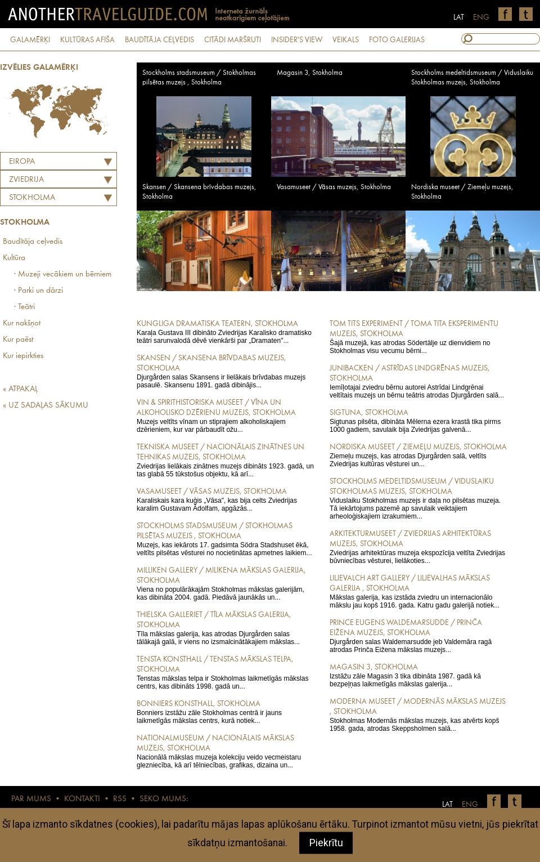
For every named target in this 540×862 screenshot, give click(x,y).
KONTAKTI (82, 799)
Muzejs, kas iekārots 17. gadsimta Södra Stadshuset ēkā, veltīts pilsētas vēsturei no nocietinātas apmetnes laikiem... (225, 539)
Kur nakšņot (21, 323)
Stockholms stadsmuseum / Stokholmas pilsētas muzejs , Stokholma (199, 77)
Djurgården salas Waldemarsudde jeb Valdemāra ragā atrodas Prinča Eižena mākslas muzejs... (418, 636)
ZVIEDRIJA (26, 180)
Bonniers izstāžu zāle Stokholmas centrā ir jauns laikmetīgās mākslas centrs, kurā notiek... (225, 712)
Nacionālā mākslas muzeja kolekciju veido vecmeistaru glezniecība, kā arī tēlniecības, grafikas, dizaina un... (225, 751)
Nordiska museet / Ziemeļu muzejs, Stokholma (462, 192)
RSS (120, 799)
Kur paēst (18, 340)
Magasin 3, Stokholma (310, 73)
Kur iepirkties (23, 356)
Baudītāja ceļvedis (32, 242)
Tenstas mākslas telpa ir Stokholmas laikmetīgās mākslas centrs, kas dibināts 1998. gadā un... (225, 672)
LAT (458, 17)
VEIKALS (345, 40)
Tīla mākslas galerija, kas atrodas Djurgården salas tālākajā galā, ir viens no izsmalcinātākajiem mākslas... (225, 628)
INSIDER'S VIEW (296, 40)
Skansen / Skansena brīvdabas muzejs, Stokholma (199, 192)
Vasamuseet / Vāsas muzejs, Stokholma (334, 187)
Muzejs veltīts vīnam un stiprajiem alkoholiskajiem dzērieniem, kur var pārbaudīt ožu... (225, 415)
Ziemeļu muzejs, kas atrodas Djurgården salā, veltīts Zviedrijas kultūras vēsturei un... (418, 455)
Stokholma (32, 198)
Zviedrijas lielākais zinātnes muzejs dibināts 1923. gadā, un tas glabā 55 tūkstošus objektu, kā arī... (225, 460)
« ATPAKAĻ (20, 389)
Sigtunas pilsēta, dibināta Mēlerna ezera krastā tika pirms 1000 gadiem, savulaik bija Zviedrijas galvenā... (418, 421)
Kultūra (14, 258)
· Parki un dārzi (38, 291)
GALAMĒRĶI (30, 40)
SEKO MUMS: (164, 799)
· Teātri (24, 307)
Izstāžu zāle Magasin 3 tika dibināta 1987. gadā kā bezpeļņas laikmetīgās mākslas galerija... (418, 675)
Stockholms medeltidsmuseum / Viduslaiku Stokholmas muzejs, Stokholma (472, 77)
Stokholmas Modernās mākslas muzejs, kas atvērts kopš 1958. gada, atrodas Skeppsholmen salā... (418, 714)
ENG (481, 17)
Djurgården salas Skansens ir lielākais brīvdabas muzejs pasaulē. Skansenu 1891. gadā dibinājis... (225, 371)
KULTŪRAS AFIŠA (87, 40)
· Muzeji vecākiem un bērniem (62, 274)
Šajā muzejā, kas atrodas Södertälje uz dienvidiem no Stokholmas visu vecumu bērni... (418, 337)
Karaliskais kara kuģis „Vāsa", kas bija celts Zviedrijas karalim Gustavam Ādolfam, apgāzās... (225, 499)
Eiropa (22, 162)
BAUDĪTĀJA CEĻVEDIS (159, 40)
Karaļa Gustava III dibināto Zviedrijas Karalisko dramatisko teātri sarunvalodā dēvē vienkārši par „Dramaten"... (225, 332)
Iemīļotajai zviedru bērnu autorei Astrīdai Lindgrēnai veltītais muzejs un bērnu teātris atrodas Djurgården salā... (418, 381)
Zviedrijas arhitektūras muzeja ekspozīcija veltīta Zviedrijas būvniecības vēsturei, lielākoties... (418, 547)
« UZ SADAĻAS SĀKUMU (45, 405)
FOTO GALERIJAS (397, 40)
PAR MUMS (31, 799)
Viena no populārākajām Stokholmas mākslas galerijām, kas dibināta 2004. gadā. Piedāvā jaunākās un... (225, 583)
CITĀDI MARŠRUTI (232, 40)
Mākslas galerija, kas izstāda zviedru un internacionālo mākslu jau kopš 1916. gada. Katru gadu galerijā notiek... (418, 591)
